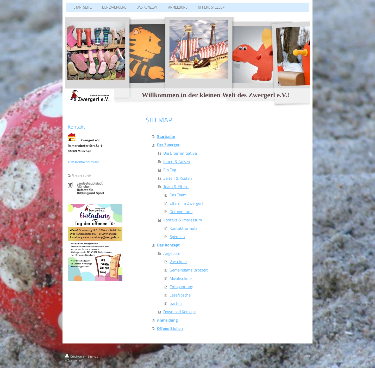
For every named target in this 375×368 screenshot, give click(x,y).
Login (306, 356)
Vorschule (178, 261)
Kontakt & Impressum (182, 220)
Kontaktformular (184, 228)
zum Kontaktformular (84, 162)
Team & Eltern (176, 186)
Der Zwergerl (168, 145)
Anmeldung (167, 320)
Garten (176, 303)
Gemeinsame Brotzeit (189, 270)
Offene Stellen (170, 328)
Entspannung (181, 286)
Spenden (177, 236)
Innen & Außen (176, 161)
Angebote (171, 253)
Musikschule (181, 278)
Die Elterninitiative (180, 153)
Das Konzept (168, 245)
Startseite (166, 136)
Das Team (178, 195)
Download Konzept (179, 312)
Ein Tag (169, 170)
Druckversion (76, 356)
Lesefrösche (180, 295)
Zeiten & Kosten (177, 178)
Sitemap (93, 356)
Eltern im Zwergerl (186, 203)
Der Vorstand (181, 211)
